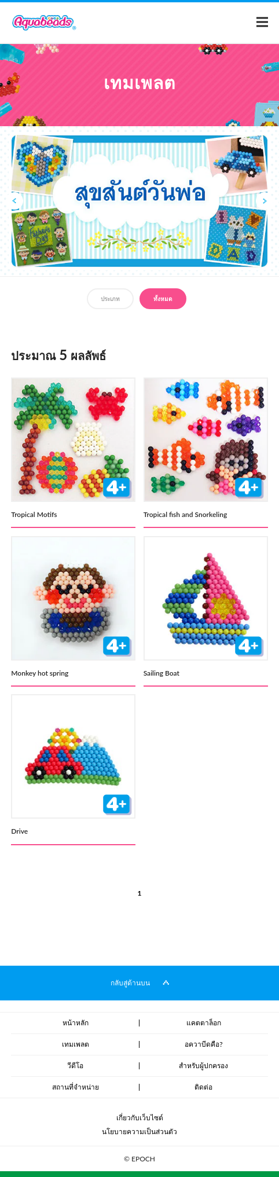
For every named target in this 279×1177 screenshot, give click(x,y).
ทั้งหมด (162, 298)
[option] (139, 201)
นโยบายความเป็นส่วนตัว (139, 1131)
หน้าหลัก (76, 1022)
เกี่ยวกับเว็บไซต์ (139, 1117)
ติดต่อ (203, 1087)
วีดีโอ (75, 1065)
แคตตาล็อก (203, 1022)
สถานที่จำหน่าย (75, 1087)
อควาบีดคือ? (203, 1044)
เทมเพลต (75, 1044)
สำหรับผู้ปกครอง (203, 1065)
